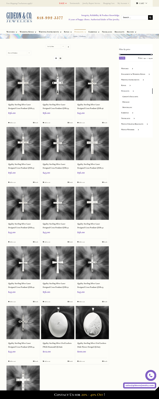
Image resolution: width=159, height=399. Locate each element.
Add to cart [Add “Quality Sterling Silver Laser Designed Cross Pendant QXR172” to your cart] (82, 182)
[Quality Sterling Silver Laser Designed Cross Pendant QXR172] (92, 143)
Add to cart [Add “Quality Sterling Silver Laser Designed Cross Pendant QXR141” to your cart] (47, 242)
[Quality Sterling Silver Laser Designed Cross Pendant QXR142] (92, 203)
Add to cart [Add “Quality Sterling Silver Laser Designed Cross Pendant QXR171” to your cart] (47, 182)
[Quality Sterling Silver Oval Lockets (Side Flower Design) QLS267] (92, 322)
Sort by (50, 46)
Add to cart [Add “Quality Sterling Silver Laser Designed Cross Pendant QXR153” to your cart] (82, 301)
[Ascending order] (68, 47)
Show (12, 53)
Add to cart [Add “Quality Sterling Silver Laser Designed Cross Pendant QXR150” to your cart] (13, 301)
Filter (122, 58)
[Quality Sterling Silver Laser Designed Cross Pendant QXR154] (57, 84)
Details (36, 122)
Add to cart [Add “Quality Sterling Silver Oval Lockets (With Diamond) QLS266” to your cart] (47, 361)
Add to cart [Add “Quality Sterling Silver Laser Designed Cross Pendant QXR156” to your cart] (82, 122)
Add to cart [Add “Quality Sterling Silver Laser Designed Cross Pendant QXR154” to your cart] (47, 122)
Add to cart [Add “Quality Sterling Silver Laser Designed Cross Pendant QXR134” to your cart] (13, 361)
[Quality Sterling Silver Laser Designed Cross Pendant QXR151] (57, 263)
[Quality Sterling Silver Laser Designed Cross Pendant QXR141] (57, 203)
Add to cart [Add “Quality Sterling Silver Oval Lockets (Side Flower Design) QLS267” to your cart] (82, 361)
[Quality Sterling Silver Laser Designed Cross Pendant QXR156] (92, 84)
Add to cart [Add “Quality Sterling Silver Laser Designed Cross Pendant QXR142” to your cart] (82, 242)
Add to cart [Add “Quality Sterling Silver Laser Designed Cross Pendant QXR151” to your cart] (47, 301)
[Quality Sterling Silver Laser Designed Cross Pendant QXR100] (23, 382)
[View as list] (60, 58)
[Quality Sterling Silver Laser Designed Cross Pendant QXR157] (23, 143)
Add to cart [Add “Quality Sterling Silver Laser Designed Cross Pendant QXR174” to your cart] (13, 242)
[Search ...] (134, 17)
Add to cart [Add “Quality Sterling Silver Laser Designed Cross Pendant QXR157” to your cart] (13, 182)
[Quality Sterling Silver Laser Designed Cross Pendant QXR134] (23, 322)
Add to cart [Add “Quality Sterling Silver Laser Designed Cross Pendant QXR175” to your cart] (13, 122)
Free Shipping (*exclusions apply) (19, 3)
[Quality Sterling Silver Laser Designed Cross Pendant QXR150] (23, 263)
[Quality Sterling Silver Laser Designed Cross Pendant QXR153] (92, 263)
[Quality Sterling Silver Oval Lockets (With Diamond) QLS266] (57, 322)
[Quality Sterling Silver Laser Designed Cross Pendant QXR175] (23, 84)
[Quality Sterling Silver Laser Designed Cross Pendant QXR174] (23, 203)
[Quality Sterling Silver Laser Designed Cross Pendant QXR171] (57, 143)
